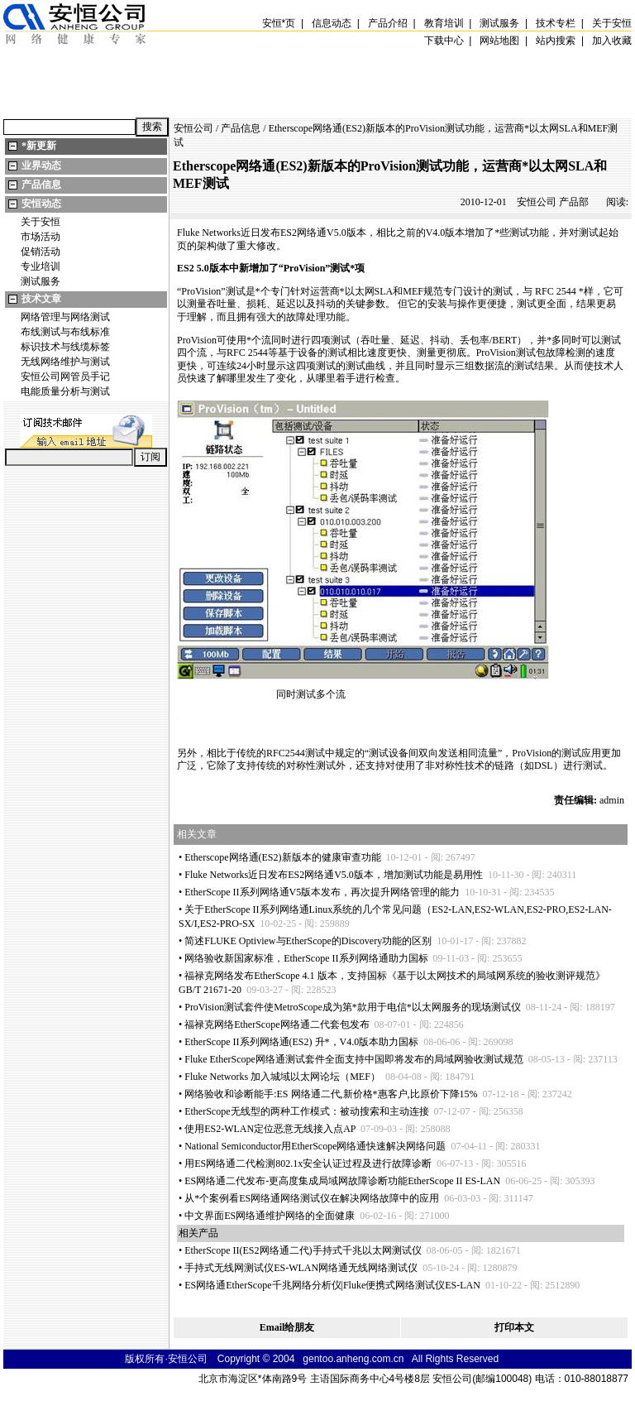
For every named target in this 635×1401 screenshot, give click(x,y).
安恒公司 (193, 128)
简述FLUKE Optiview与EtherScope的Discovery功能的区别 (308, 941)
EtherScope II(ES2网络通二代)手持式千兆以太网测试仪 (302, 1250)
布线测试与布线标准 (65, 332)
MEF (413, 291)
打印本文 (514, 1327)
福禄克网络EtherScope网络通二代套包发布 (276, 1024)
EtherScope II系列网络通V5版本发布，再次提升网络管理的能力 (322, 892)
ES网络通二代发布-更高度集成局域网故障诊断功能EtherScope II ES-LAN (342, 1181)
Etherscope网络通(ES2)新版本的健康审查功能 (282, 857)
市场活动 (40, 236)
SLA (384, 291)
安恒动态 (41, 203)
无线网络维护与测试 (65, 361)
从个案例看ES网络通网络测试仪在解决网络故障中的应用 (311, 1198)
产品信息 (41, 184)
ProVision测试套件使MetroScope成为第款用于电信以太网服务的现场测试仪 (352, 1007)
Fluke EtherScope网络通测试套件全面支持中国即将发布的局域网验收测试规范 (353, 1059)
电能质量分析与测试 (65, 391)
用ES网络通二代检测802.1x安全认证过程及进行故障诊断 (308, 1163)
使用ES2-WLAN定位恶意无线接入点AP (270, 1129)
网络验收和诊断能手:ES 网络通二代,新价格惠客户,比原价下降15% (330, 1094)
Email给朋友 (287, 1327)
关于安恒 (40, 222)
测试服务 (40, 281)
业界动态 (41, 165)
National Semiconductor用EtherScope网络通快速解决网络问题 (315, 1146)
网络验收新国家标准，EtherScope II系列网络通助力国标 (305, 958)
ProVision (305, 268)
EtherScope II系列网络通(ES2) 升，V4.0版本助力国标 (301, 1042)
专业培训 (40, 266)
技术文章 (41, 299)
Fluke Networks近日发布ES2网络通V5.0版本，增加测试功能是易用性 (333, 874)
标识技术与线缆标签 (65, 347)
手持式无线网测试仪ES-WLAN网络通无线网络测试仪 (301, 1268)
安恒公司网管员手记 (65, 376)
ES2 (288, 232)
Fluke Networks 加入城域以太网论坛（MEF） (282, 1076)
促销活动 (40, 251)
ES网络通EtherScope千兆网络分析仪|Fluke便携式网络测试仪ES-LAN (332, 1285)
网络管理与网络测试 (65, 317)
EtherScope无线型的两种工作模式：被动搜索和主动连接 (306, 1111)
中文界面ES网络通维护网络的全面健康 (269, 1215)
